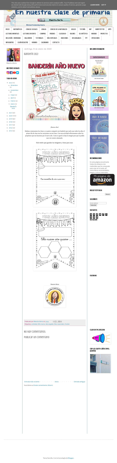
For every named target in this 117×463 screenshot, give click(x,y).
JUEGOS (73, 29)
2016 (10, 128)
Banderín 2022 (13, 107)
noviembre (14, 90)
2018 (10, 122)
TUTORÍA (82, 29)
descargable (50, 324)
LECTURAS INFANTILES (12, 34)
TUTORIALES (39, 38)
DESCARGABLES (76, 38)
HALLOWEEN (28, 38)
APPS (109, 29)
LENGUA (43, 29)
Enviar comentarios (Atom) (43, 385)
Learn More (94, 5)
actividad (34, 324)
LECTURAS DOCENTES (29, 34)
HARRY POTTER (99, 29)
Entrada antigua (79, 382)
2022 (10, 83)
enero (13, 104)
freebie (67, 324)
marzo (13, 101)
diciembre (14, 85)
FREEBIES (52, 34)
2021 (10, 113)
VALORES (72, 34)
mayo (13, 95)
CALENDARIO (44, 42)
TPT (86, 38)
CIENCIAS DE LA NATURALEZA (58, 29)
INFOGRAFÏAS (10, 42)
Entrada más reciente (31, 382)
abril (12, 98)
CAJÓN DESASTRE (23, 42)
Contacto (55, 42)
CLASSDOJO (62, 34)
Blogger (71, 458)
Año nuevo (41, 324)
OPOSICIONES (95, 38)
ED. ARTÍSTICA (83, 34)
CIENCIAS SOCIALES (31, 29)
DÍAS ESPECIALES (52, 38)
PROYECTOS (104, 34)
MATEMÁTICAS (17, 29)
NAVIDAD (94, 34)
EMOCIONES (64, 38)
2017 (10, 125)
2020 (11, 116)
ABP (90, 29)
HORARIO (34, 42)
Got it (103, 5)
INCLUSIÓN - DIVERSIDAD (13, 38)
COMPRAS (43, 34)
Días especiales (59, 324)
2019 (10, 119)
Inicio (7, 29)
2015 (10, 131)
